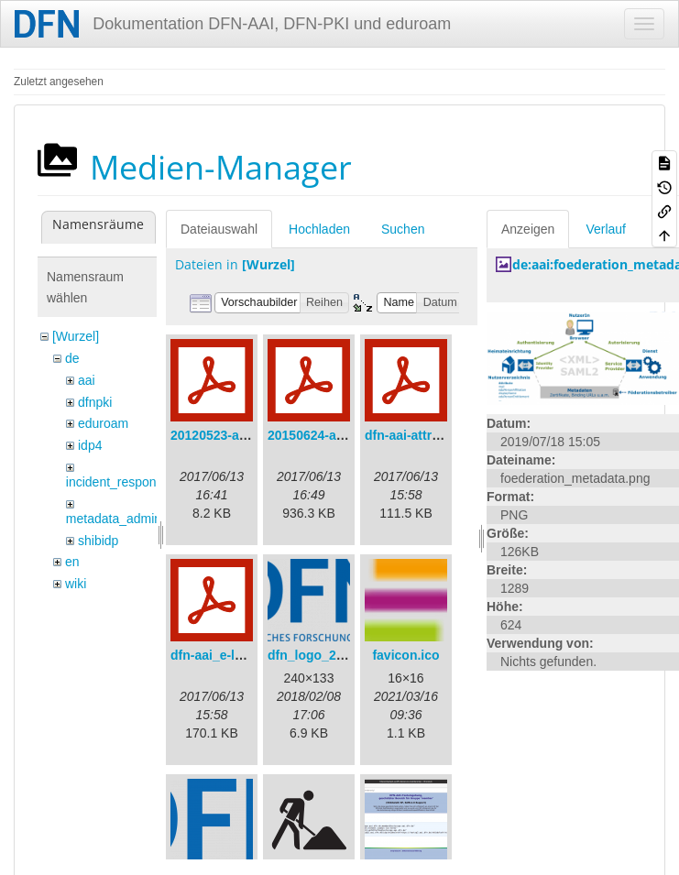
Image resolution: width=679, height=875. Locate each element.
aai (86, 380)
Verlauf (606, 229)
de (72, 358)
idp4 (90, 445)
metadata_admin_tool (128, 518)
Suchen (402, 229)
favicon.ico (405, 655)
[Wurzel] (75, 336)
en (72, 561)
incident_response (118, 482)
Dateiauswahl (219, 229)
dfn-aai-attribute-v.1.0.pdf (441, 435)
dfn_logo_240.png (323, 655)
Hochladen (319, 229)
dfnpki (95, 402)
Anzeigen (527, 229)
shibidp (98, 540)
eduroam (103, 423)
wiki (75, 583)
